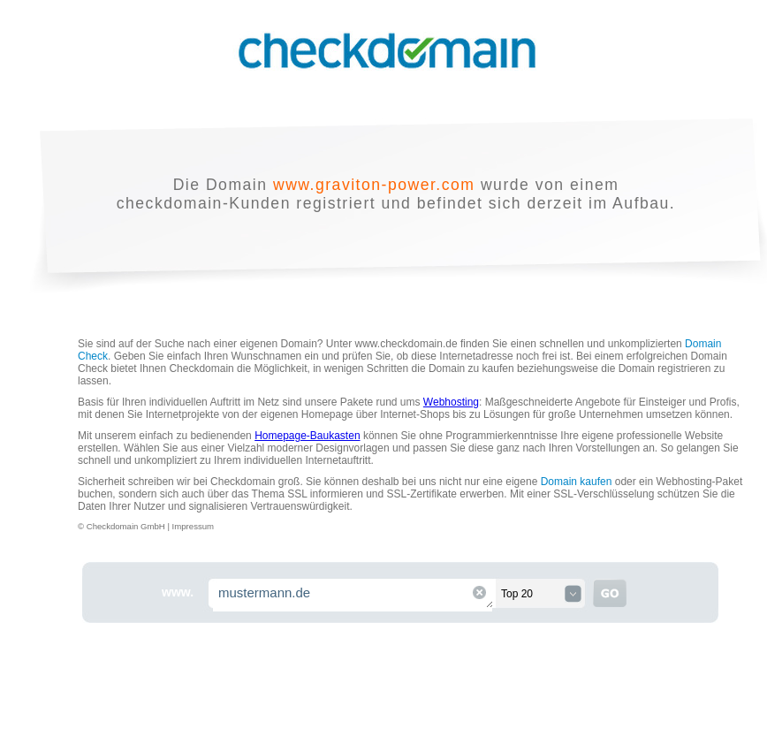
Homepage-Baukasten (307, 435)
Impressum (193, 526)
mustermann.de (353, 595)
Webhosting (451, 402)
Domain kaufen (576, 481)
